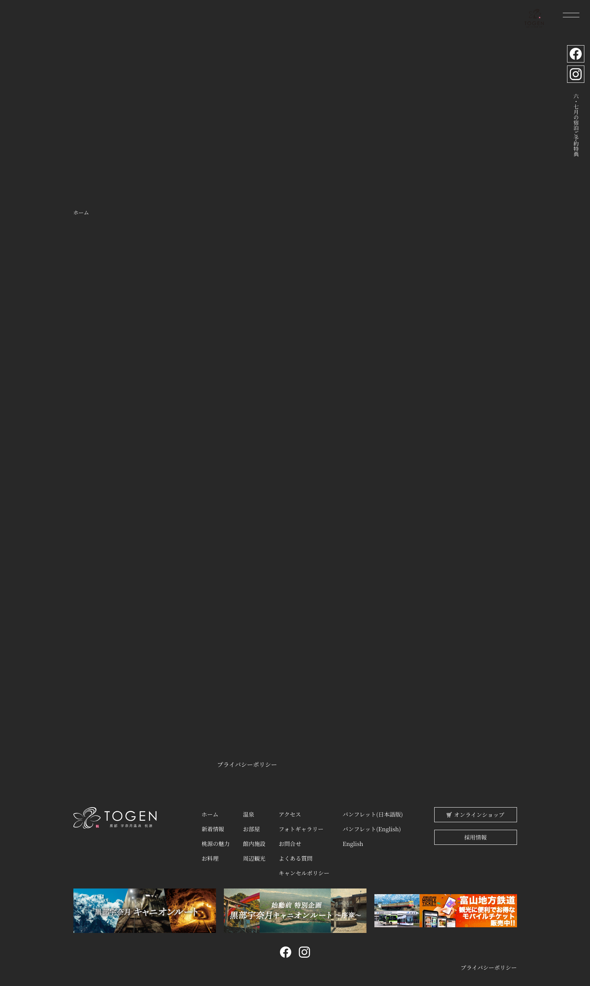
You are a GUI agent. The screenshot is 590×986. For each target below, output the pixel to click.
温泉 (248, 814)
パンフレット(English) (372, 827)
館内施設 (254, 841)
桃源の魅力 (215, 841)
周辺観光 (254, 855)
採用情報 (475, 837)
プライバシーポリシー (247, 764)
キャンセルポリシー (303, 869)
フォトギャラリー (300, 827)
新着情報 (212, 827)
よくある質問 (295, 855)
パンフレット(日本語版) (373, 814)
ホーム (209, 814)
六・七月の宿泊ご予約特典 (575, 125)
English (353, 841)
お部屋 (251, 827)
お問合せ (289, 841)
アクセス (289, 814)
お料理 (209, 855)
